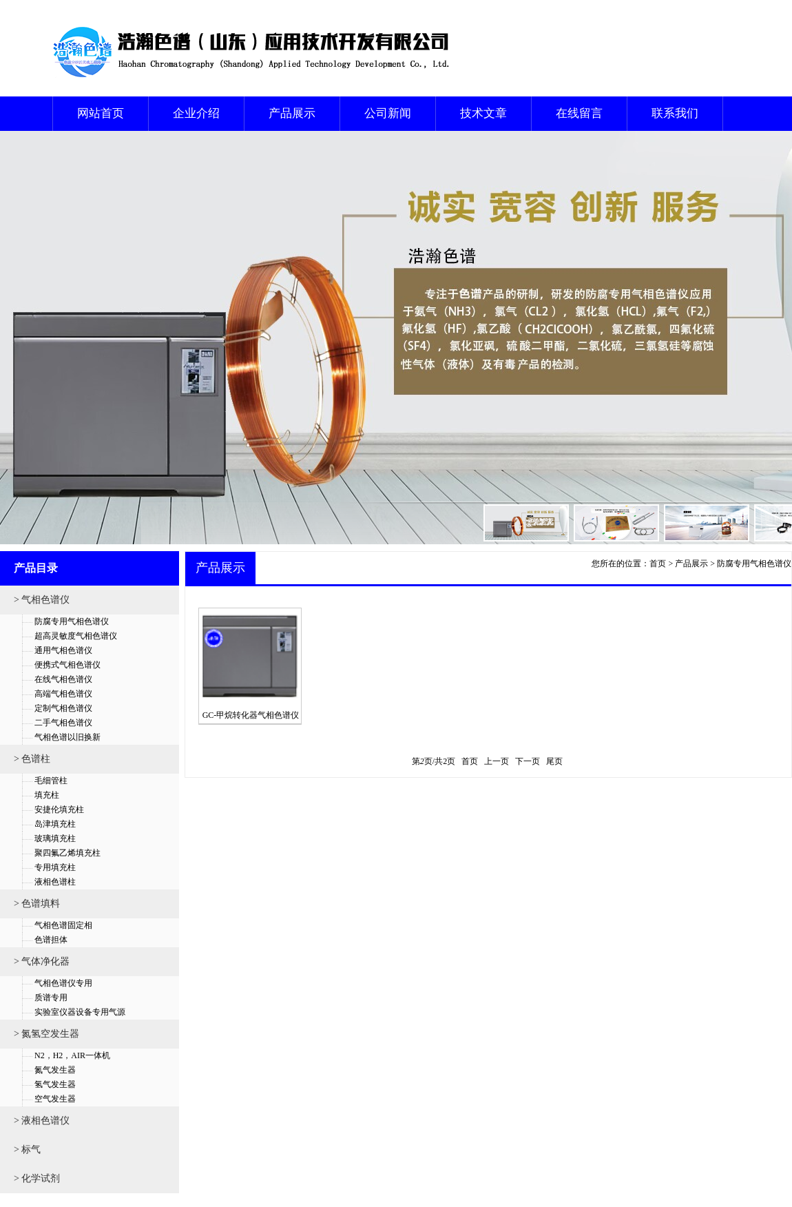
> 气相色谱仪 (42, 600)
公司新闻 (387, 113)
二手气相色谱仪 (63, 723)
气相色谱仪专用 (63, 983)
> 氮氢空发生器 (46, 1034)
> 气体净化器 (42, 961)
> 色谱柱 (32, 759)
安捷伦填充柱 (59, 809)
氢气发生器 (55, 1084)
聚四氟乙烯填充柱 (67, 853)
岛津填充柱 (55, 824)
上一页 (496, 761)
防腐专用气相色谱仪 (71, 621)
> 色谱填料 (37, 903)
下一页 (527, 761)
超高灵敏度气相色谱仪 (75, 636)
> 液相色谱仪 (42, 1120)
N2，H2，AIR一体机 (72, 1055)
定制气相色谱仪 (63, 708)
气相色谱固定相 (63, 925)
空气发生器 (55, 1099)
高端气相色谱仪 (63, 694)
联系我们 (675, 113)
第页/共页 (433, 761)
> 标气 (27, 1149)
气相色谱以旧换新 (67, 737)
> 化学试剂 (37, 1178)
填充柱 (46, 795)
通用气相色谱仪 (63, 650)
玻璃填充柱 (55, 838)
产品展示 (292, 113)
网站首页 (100, 113)
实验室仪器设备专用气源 (79, 1012)
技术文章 (483, 113)
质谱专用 (50, 997)
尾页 (554, 761)
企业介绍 (196, 113)
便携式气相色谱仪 (67, 665)
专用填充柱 (55, 867)
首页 (657, 563)
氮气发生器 (55, 1070)
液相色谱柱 (55, 882)
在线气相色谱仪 (63, 679)
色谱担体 (50, 940)
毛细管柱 (50, 780)
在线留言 (579, 113)
